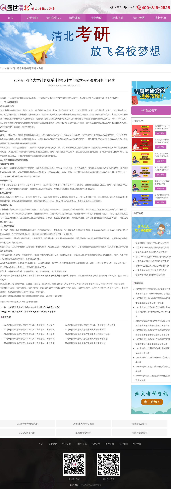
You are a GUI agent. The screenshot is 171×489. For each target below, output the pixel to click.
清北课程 (96, 444)
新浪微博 (14, 302)
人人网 (20, 302)
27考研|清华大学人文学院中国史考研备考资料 (85, 329)
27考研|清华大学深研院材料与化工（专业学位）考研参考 (29, 334)
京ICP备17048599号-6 (91, 485)
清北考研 (96, 17)
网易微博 (33, 302)
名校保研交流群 (83, 432)
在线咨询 (151, 110)
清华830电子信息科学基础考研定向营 (152, 243)
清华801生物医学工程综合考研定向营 (152, 266)
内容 (40, 68)
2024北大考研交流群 (83, 423)
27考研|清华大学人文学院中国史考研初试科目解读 (87, 334)
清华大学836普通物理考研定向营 (150, 275)
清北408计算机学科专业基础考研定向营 (153, 256)
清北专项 (160, 17)
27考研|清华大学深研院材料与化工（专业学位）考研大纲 (29, 343)
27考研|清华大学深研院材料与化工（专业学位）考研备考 (29, 325)
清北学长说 (53, 17)
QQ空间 (8, 302)
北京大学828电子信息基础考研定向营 (152, 261)
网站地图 (137, 444)
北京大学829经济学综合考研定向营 (151, 270)
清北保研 (117, 17)
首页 (11, 17)
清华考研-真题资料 (26, 68)
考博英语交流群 (140, 432)
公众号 (131, 7)
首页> (13, 68)
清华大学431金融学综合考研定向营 (151, 252)
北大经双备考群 (27, 432)
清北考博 (139, 17)
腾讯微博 (26, 302)
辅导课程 (75, 17)
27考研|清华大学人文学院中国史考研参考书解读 (86, 338)
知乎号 (118, 7)
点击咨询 (160, 133)
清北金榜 (53, 444)
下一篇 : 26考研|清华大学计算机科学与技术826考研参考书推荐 (28, 311)
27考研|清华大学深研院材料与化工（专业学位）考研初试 (29, 329)
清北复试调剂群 (140, 423)
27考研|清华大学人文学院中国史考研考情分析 (85, 343)
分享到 (2, 302)
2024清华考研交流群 (27, 423)
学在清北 (66, 444)
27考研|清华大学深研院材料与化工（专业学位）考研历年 (29, 338)
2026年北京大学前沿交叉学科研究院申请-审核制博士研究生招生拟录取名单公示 (153, 312)
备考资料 (109, 444)
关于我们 (32, 17)
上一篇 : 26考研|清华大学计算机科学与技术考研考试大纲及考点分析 (30, 307)
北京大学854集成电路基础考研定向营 (152, 247)
